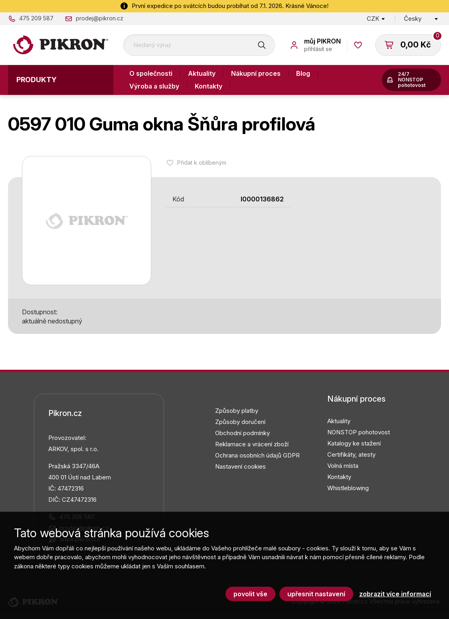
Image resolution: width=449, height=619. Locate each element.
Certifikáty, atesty (351, 454)
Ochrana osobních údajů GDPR (257, 455)
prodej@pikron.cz (99, 18)
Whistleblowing (348, 488)
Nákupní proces (256, 73)
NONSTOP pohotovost (358, 432)
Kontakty (208, 86)
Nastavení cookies (240, 466)
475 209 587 (36, 18)
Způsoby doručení (240, 422)
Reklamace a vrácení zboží (252, 444)
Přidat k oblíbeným (201, 162)
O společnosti (150, 73)
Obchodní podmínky (242, 433)
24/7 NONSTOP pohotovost (411, 79)
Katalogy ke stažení (354, 443)
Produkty (36, 79)
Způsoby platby (236, 410)
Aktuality (202, 73)
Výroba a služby (154, 86)
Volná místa (342, 465)
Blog (303, 73)
